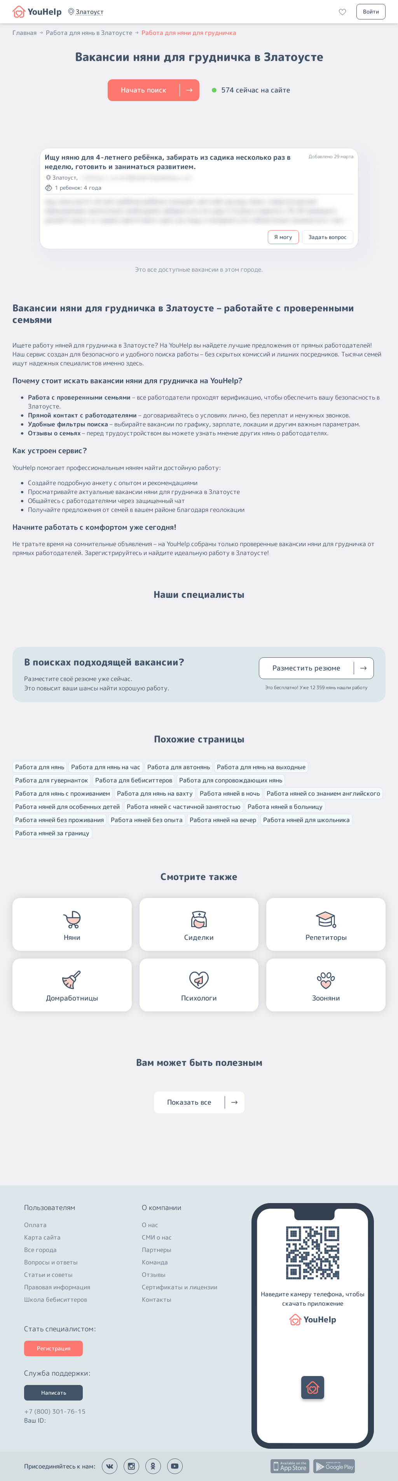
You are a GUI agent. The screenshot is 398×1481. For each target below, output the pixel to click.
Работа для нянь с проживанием (62, 793)
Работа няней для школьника (306, 820)
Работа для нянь (39, 767)
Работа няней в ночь (230, 793)
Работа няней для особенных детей (67, 806)
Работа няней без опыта (147, 820)
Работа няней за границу (52, 833)
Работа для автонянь (178, 767)
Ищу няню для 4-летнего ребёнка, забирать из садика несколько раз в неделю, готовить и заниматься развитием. (168, 162)
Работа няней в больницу (285, 806)
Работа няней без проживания (59, 820)
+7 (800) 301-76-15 (55, 1409)
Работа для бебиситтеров (133, 780)
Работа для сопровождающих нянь (230, 780)
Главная (28, 32)
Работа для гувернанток (51, 780)
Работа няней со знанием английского (323, 793)
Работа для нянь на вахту (155, 793)
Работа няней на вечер (223, 820)
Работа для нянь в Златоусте (93, 32)
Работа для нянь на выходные (261, 767)
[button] (90, 11)
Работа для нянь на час (105, 767)
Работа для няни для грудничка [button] (188, 32)
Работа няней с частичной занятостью (184, 806)
